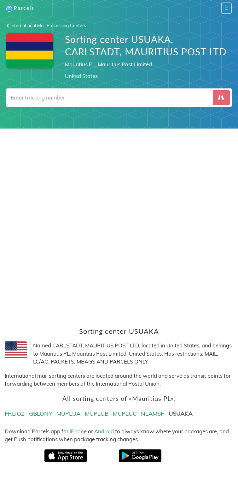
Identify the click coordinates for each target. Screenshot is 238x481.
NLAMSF (152, 413)
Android (104, 431)
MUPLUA (68, 413)
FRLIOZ (15, 413)
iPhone (78, 431)
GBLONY (40, 413)
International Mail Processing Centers (46, 25)
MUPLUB (96, 413)
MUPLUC (124, 413)
